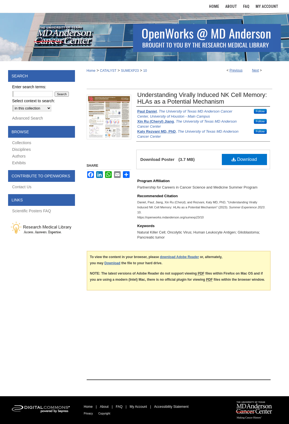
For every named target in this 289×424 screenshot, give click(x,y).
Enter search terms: (29, 87)
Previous (235, 70)
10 (145, 71)
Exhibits (19, 163)
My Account (138, 407)
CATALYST (108, 71)
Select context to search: (33, 101)
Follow (260, 111)
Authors (19, 156)
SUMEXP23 (130, 71)
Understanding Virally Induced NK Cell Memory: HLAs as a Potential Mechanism (202, 98)
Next (255, 70)
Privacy (88, 413)
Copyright (104, 413)
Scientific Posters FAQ (31, 211)
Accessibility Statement (171, 407)
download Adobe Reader (179, 257)
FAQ (119, 407)
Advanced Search (27, 118)
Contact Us (21, 187)
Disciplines (21, 149)
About (104, 407)
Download (244, 159)
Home (91, 71)
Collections (21, 142)
